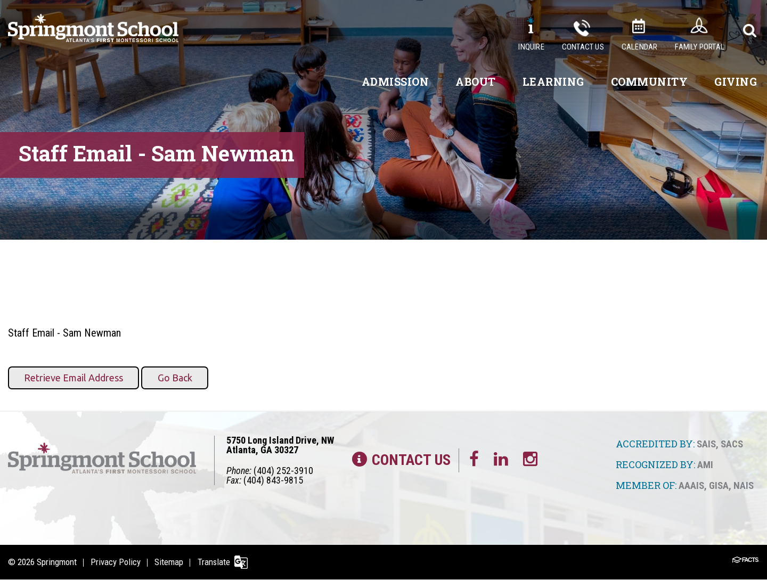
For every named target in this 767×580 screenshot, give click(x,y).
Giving (735, 81)
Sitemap (171, 562)
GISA (719, 485)
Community (649, 81)
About (475, 81)
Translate (216, 562)
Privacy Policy (117, 562)
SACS (732, 444)
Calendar (640, 47)
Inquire (531, 47)
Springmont (57, 562)
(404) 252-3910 (283, 470)
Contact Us (583, 47)
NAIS (743, 485)
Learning (553, 81)
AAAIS (691, 485)
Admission (395, 81)
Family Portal (699, 47)
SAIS (706, 444)
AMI (705, 465)
